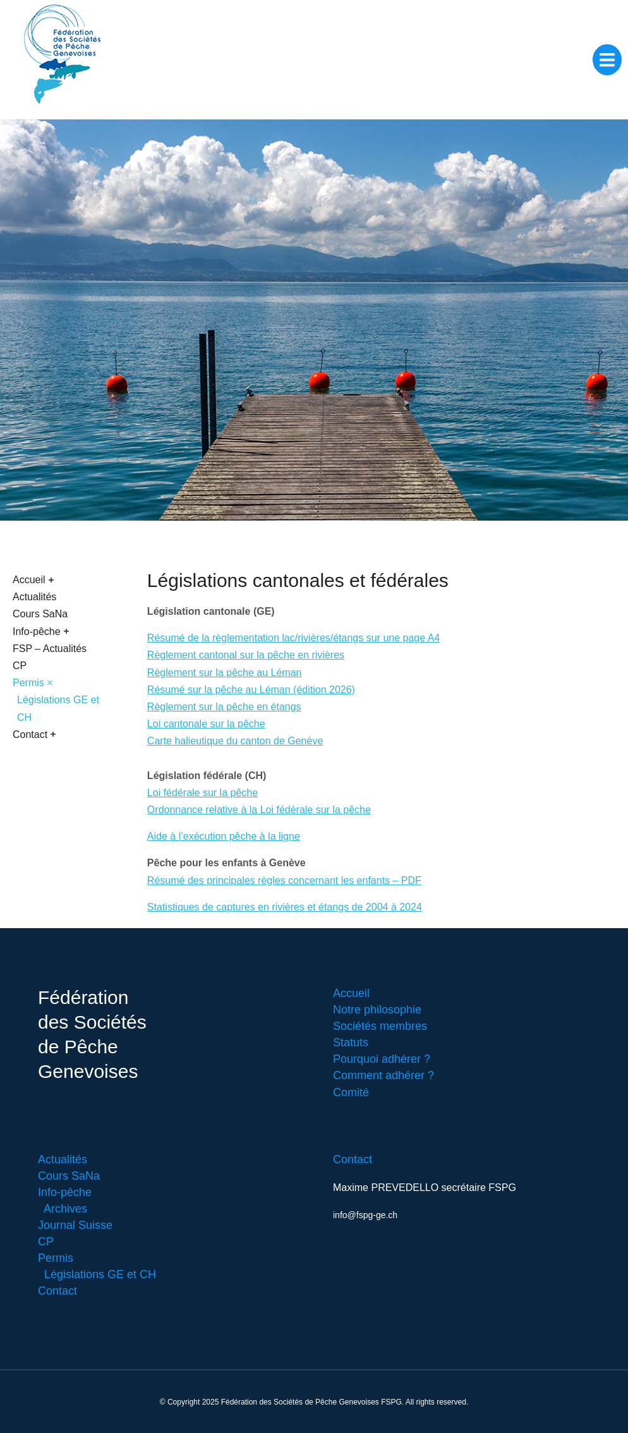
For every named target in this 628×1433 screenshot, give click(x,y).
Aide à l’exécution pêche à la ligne (223, 836)
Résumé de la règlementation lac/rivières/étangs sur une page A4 (293, 637)
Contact (352, 1159)
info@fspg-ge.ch (365, 1215)
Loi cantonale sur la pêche (206, 723)
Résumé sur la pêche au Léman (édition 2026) (251, 689)
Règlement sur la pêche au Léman (224, 672)
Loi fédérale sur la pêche (202, 792)
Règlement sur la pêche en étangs (224, 706)
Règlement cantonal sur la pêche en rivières (245, 655)
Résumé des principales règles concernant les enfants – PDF (284, 880)
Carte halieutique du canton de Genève (235, 740)
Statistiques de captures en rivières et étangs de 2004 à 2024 (284, 907)
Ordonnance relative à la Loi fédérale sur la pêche (259, 809)
